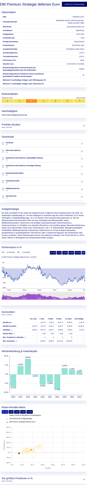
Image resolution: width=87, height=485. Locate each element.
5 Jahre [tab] (23, 412)
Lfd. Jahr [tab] (5, 412)
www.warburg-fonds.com (75, 27)
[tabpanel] (43, 442)
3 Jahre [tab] (17, 412)
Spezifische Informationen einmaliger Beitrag (44, 166)
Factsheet (44, 143)
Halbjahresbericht (44, 189)
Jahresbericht (44, 197)
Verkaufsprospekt (44, 182)
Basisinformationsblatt (44, 174)
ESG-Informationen (44, 151)
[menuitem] (43, 296)
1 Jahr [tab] (11, 412)
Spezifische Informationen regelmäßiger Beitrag (44, 159)
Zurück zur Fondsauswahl (74, 4)
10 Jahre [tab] (29, 412)
